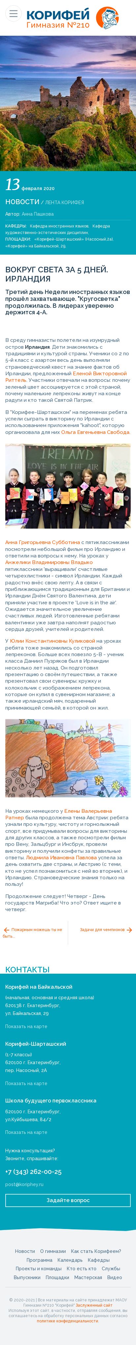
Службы (111, 1268)
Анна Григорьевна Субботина (42, 542)
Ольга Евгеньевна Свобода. (95, 432)
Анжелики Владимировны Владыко (49, 562)
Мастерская (88, 1277)
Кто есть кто (81, 1268)
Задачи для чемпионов (106, 930)
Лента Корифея (64, 202)
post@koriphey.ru (24, 1184)
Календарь (70, 1260)
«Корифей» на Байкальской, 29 (35, 246)
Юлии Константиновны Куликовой (52, 641)
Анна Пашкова (38, 214)
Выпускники (27, 1277)
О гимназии (53, 1251)
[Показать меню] (13, 13)
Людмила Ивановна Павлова (61, 858)
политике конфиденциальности (67, 1321)
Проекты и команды (39, 1268)
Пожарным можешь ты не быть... (32, 932)
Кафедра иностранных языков (59, 226)
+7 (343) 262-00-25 (33, 1172)
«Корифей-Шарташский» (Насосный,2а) (73, 239)
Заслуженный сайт (94, 1305)
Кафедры (99, 1260)
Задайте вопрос (68, 1200)
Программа (39, 1260)
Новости (22, 202)
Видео (114, 1277)
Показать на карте (26, 1026)
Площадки (57, 1277)
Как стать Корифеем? (96, 1251)
